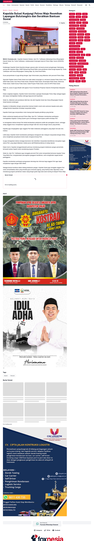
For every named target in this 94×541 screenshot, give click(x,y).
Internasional (15, 5)
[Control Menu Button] (86, 5)
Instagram (38, 530)
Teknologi (67, 5)
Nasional (22, 5)
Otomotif (73, 5)
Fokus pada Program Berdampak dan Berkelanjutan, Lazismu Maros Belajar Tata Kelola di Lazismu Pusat (79, 122)
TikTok (47, 530)
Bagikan (62, 23)
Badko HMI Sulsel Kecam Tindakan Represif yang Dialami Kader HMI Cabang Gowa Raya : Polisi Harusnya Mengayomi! (80, 132)
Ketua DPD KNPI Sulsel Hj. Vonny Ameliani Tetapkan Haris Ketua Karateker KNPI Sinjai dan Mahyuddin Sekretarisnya (79, 112)
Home (8, 5)
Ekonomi (42, 5)
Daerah (27, 5)
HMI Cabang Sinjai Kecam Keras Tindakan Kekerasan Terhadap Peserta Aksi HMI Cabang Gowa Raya (79, 103)
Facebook (56, 530)
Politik (32, 5)
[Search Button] (89, 5)
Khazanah (79, 5)
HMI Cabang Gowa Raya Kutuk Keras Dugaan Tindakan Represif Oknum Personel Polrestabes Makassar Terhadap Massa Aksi (79, 93)
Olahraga (55, 5)
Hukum (37, 5)
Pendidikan (49, 5)
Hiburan (61, 5)
